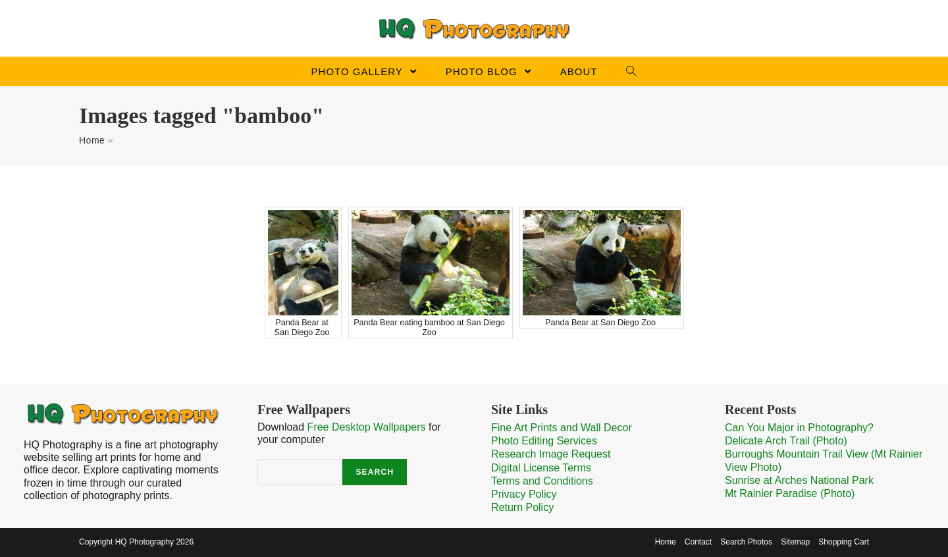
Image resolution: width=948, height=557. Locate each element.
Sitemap (795, 541)
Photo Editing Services (544, 440)
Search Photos (746, 541)
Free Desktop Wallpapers (366, 427)
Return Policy (522, 507)
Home (92, 140)
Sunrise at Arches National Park (799, 480)
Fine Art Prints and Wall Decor (561, 427)
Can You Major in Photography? (799, 427)
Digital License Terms (541, 467)
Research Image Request (550, 454)
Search (375, 472)
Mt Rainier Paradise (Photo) (790, 493)
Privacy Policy (524, 494)
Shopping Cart (843, 541)
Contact (698, 541)
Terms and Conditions (542, 481)
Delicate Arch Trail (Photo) (786, 440)
